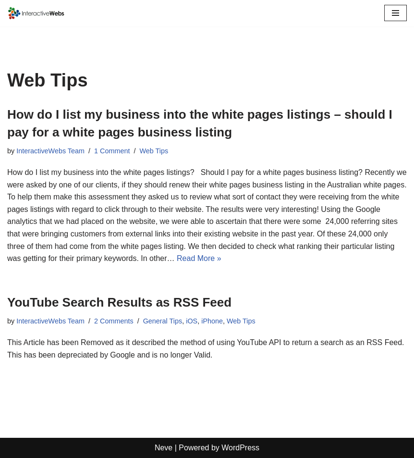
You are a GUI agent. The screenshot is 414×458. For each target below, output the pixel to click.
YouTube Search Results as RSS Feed (119, 302)
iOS (191, 321)
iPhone (212, 321)
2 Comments (114, 321)
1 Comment (112, 151)
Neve (163, 448)
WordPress (240, 448)
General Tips (163, 321)
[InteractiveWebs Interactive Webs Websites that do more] (36, 13)
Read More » (199, 258)
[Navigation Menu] (395, 13)
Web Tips (153, 151)
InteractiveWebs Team (50, 151)
